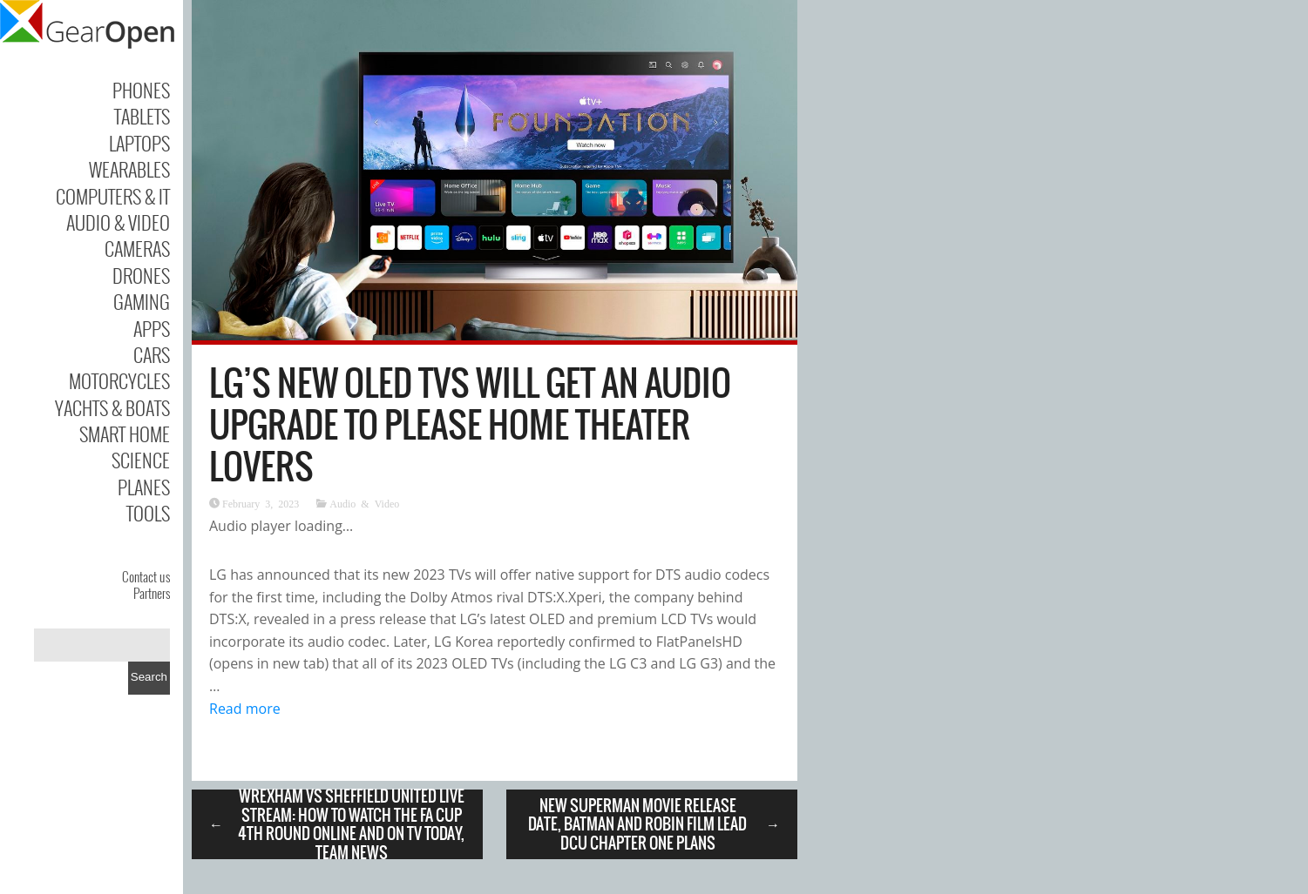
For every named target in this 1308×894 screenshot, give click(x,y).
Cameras (137, 248)
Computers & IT (113, 196)
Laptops (139, 143)
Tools (148, 513)
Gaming (141, 301)
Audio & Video (118, 222)
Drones (141, 275)
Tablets (142, 116)
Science (141, 460)
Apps (151, 328)
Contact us (146, 576)
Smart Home (124, 433)
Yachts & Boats (112, 407)
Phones (141, 90)
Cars (151, 354)
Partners (151, 592)
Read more (245, 708)
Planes (144, 487)
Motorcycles (119, 380)
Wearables (129, 169)
